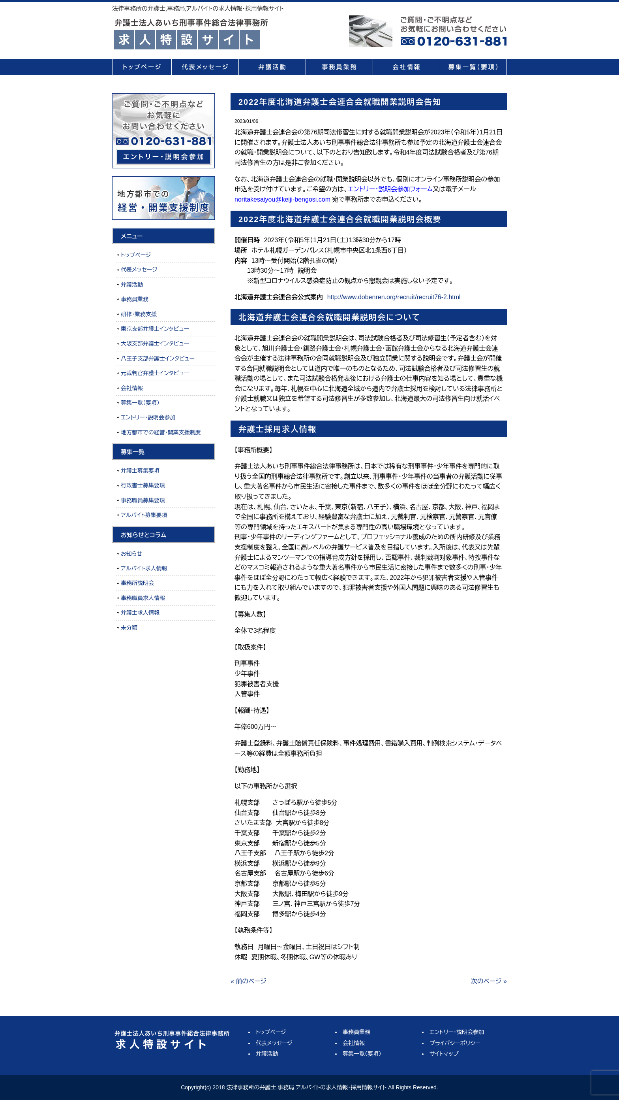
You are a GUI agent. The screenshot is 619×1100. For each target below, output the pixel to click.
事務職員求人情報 (143, 598)
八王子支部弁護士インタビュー (158, 358)
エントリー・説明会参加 (148, 417)
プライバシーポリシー (455, 1043)
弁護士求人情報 (140, 612)
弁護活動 (272, 67)
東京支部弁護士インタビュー (155, 329)
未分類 (129, 628)
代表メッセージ (204, 67)
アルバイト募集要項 (144, 515)
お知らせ (131, 554)
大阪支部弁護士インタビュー (155, 343)
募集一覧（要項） (473, 67)
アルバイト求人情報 (144, 568)
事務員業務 (339, 67)
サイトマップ (444, 1054)
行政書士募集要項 (143, 485)
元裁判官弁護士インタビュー (155, 373)
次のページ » (489, 981)
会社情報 (406, 67)
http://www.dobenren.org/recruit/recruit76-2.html (394, 297)
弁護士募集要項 (140, 471)
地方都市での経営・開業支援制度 (161, 432)
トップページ (141, 67)
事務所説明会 (137, 583)
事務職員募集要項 (143, 500)
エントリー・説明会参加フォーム (390, 189)
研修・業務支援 (139, 314)
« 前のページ (248, 981)
